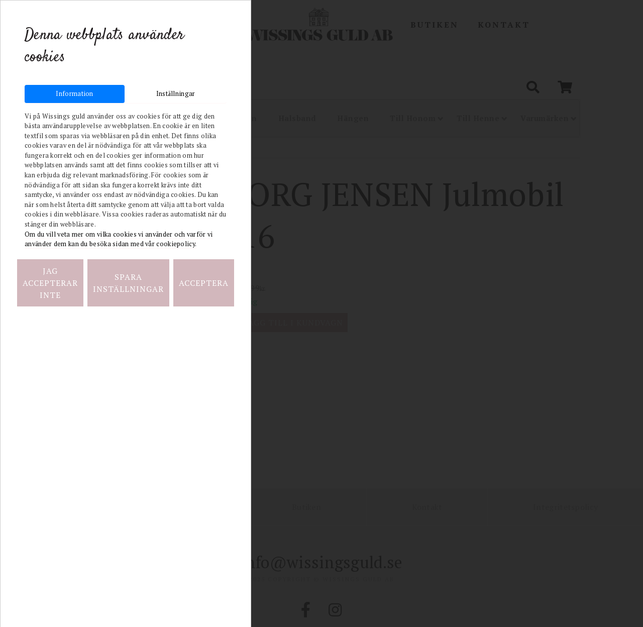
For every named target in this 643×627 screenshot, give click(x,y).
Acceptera (204, 282)
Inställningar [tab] (175, 93)
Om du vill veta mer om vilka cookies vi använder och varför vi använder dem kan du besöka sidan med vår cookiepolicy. (119, 239)
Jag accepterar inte (50, 282)
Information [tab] (74, 93)
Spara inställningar (128, 282)
